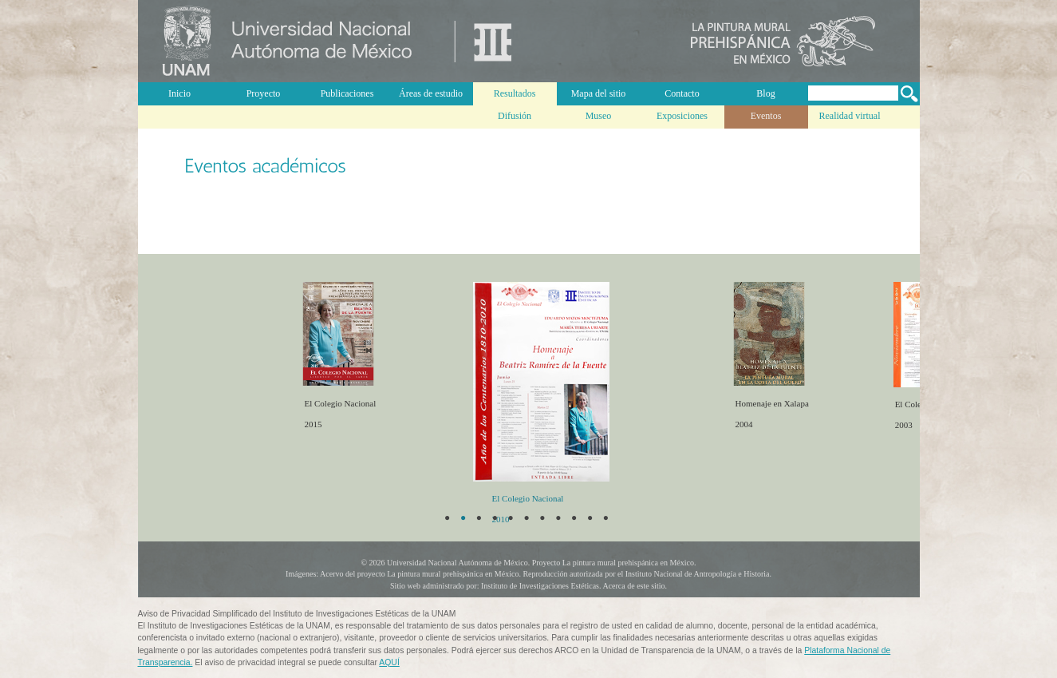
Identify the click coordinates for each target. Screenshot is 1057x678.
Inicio (179, 93)
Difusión (514, 115)
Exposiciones (682, 115)
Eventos (766, 115)
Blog (765, 93)
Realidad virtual (850, 115)
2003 (897, 425)
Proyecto (264, 93)
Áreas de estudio (431, 93)
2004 (738, 424)
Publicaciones (347, 93)
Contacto (682, 93)
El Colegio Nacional (522, 498)
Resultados (515, 93)
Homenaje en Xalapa (766, 403)
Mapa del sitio (598, 93)
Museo (599, 115)
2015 (335, 435)
